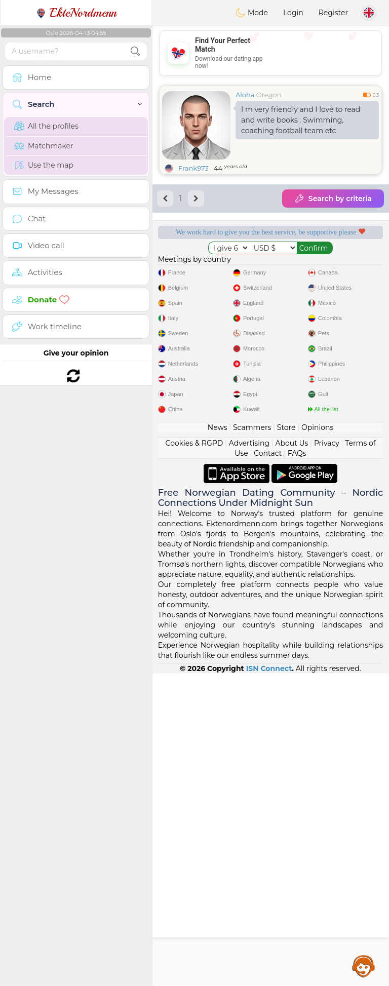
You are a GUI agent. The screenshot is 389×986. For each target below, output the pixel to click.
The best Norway (331, 325)
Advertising (249, 755)
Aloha (245, 95)
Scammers (252, 739)
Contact (268, 765)
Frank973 (193, 168)
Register (333, 12)
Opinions (317, 739)
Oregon (269, 95)
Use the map (43, 165)
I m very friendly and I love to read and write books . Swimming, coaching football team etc (300, 120)
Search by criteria (333, 198)
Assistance (364, 965)
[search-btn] (135, 51)
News (217, 739)
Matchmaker (43, 146)
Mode (252, 13)
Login (293, 12)
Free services (210, 266)
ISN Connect (269, 980)
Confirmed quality (210, 325)
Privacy (326, 755)
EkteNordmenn (76, 12)
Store (286, 739)
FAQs (297, 765)
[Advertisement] (270, 53)
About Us (291, 755)
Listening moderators (331, 266)
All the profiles (46, 126)
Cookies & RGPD (194, 755)
